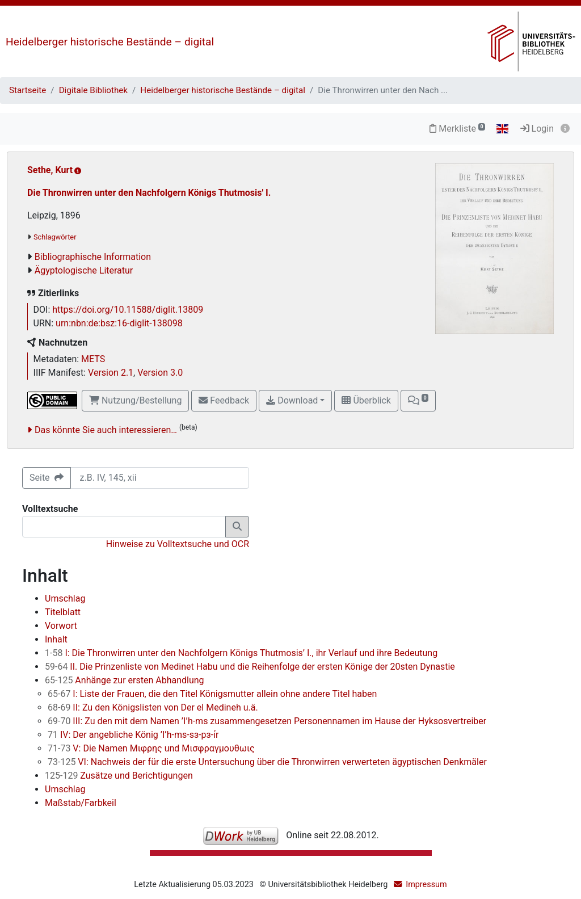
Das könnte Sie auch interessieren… (106, 430)
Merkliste (457, 128)
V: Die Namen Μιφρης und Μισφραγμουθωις (151, 748)
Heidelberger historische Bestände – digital (110, 41)
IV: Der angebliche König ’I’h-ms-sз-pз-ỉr (133, 734)
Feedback (224, 400)
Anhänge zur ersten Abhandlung (124, 680)
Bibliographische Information (93, 256)
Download (292, 400)
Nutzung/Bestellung (135, 400)
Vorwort (61, 625)
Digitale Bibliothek (93, 90)
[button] (418, 400)
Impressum (426, 884)
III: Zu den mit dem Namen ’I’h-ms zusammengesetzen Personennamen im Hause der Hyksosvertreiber (267, 721)
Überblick (366, 400)
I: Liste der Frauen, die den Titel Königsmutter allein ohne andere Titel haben (212, 693)
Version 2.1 (110, 372)
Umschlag (65, 598)
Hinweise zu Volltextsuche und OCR (177, 544)
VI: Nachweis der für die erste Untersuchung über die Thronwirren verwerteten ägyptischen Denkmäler (267, 762)
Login (537, 128)
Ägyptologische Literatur (84, 270)
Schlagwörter (54, 237)
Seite (47, 477)
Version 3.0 (160, 372)
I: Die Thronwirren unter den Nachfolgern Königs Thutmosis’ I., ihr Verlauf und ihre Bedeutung (241, 653)
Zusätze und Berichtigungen (119, 775)
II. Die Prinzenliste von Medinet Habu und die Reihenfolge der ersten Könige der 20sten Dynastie (250, 666)
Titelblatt (63, 612)
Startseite (27, 90)
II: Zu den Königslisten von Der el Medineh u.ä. (153, 707)
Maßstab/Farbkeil (80, 802)
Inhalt (56, 639)
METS (93, 359)
